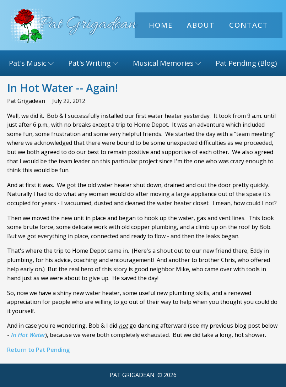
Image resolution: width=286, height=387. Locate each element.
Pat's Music (31, 63)
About (201, 25)
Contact (248, 25)
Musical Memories (167, 63)
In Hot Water (28, 335)
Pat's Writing (93, 63)
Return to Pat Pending (38, 350)
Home (161, 25)
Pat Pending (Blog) (246, 63)
